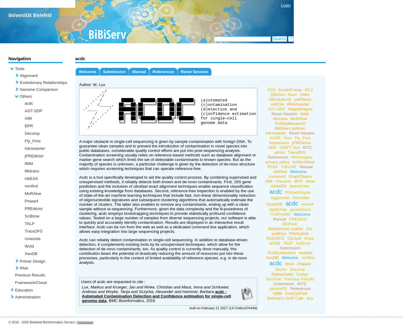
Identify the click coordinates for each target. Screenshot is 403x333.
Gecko (281, 269)
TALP (29, 223)
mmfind (31, 186)
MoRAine (33, 193)
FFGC (273, 167)
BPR (29, 126)
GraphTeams (300, 176)
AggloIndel (280, 198)
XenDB (31, 253)
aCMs (275, 243)
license (307, 204)
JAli (309, 229)
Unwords (33, 238)
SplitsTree (278, 209)
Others (26, 96)
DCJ (309, 90)
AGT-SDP (33, 111)
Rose (309, 238)
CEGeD (294, 238)
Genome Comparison (39, 89)
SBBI (277, 293)
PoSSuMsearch (282, 253)
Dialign (302, 274)
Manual (139, 71)
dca (309, 298)
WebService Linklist (285, 229)
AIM (28, 118)
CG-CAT (288, 167)
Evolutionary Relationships (43, 82)
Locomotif (277, 176)
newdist (305, 253)
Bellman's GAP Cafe (285, 298)
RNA (24, 268)
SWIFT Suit (289, 147)
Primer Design (32, 261)
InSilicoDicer (304, 162)
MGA (289, 264)
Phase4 (31, 201)
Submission (114, 71)
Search (279, 38)
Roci (288, 138)
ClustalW (274, 204)
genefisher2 (300, 209)
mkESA (31, 178)
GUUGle (273, 279)
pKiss (280, 152)
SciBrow (32, 216)
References (163, 71)
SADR (275, 138)
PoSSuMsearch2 (290, 123)
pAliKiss (279, 233)
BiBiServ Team (284, 94)
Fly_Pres (33, 141)
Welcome (87, 71)
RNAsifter (301, 198)
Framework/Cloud (31, 282)
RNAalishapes (298, 192)
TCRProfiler (280, 214)
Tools (19, 68)
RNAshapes (301, 157)
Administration (27, 297)
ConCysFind (296, 293)
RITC (307, 147)
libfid (29, 163)
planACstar (299, 186)
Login (286, 5)
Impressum (279, 142)
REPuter (290, 224)
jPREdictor (34, 156)
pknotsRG (278, 288)
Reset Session (194, 71)
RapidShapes (300, 109)
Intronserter (35, 148)
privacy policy (277, 162)
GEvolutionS (280, 99)
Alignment (29, 75)
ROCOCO (275, 238)
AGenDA (279, 186)
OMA (304, 94)
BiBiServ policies (290, 128)
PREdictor (34, 208)
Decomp (32, 133)
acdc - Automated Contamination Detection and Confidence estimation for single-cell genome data (156, 305)
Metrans (32, 171)
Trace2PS (33, 231)
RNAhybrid (298, 233)
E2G (272, 90)
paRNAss (302, 99)
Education (24, 290)
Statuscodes (282, 274)
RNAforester (298, 104)
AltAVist (280, 171)
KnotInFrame (290, 90)
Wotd (29, 246)
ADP (272, 147)
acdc (29, 103)
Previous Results (30, 275)
